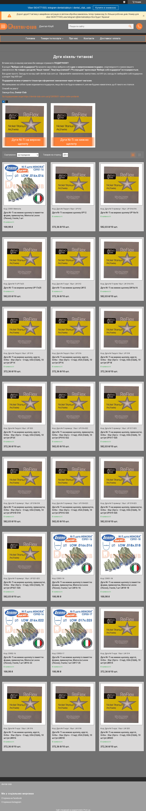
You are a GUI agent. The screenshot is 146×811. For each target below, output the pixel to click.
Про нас (73, 38)
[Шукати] (130, 26)
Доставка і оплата (110, 38)
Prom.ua (87, 810)
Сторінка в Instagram (11, 802)
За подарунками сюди (13, 96)
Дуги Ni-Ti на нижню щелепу (74, 142)
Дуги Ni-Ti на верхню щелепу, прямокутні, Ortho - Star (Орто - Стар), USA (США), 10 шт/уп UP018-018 (24, 510)
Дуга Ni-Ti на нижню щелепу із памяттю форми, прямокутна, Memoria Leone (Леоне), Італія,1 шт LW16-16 (72, 585)
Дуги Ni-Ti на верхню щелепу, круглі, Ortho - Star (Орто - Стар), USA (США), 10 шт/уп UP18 (120, 360)
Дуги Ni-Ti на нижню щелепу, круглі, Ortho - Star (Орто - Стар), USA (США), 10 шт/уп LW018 (72, 735)
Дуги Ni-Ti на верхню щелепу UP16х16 (119, 212)
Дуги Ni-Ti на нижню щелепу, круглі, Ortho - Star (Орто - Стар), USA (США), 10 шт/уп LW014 (120, 660)
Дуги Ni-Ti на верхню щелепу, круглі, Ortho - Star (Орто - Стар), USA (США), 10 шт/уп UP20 (24, 435)
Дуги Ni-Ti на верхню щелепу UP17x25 (22, 288)
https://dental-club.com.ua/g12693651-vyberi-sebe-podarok (51, 96)
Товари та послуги (51, 38)
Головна (30, 38)
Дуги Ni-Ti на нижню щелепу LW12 (69, 288)
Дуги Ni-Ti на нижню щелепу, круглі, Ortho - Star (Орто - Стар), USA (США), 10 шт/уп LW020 (120, 735)
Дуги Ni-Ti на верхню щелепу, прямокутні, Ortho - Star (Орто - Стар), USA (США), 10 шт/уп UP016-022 (73, 435)
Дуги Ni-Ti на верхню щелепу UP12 (69, 212)
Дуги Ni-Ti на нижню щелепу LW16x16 (119, 288)
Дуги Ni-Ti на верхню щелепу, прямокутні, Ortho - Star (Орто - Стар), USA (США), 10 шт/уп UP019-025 (121, 510)
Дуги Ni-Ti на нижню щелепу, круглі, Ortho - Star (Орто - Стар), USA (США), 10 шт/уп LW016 (24, 735)
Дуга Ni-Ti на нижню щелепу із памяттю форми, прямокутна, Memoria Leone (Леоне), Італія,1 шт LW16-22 (24, 660)
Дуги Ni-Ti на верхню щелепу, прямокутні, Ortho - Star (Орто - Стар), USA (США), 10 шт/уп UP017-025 (121, 435)
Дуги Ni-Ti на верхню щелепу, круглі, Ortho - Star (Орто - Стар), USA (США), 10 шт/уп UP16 (72, 360)
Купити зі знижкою (105, 7)
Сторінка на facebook (11, 798)
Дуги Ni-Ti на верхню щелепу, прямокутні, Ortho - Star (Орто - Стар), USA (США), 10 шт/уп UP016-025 (73, 510)
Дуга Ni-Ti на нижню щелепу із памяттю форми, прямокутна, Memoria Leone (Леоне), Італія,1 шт (24, 215)
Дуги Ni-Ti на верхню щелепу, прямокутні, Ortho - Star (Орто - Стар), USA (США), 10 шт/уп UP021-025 (24, 585)
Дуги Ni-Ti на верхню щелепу (26, 142)
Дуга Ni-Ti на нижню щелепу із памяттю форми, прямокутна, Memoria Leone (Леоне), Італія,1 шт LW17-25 (72, 660)
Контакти (89, 38)
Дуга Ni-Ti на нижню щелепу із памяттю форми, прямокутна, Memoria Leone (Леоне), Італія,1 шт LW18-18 (120, 585)
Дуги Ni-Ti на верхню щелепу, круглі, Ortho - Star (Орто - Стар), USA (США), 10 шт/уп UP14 (24, 360)
